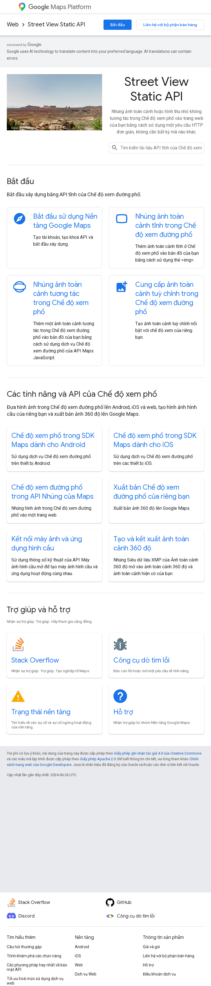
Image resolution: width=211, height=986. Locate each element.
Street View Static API (56, 24)
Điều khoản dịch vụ (159, 974)
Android (82, 947)
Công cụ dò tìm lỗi (141, 660)
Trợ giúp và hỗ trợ (38, 610)
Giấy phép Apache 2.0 (98, 759)
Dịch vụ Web (85, 974)
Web (13, 24)
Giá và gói (151, 947)
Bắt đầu (117, 24)
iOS (78, 956)
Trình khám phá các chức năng (34, 956)
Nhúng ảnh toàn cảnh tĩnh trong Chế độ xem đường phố (165, 225)
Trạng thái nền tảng (40, 712)
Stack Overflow (35, 660)
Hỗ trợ (123, 712)
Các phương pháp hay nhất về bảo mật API (37, 967)
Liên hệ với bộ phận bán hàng (170, 24)
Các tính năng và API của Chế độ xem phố (82, 394)
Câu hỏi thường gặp (24, 947)
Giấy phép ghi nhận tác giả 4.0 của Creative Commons (157, 753)
